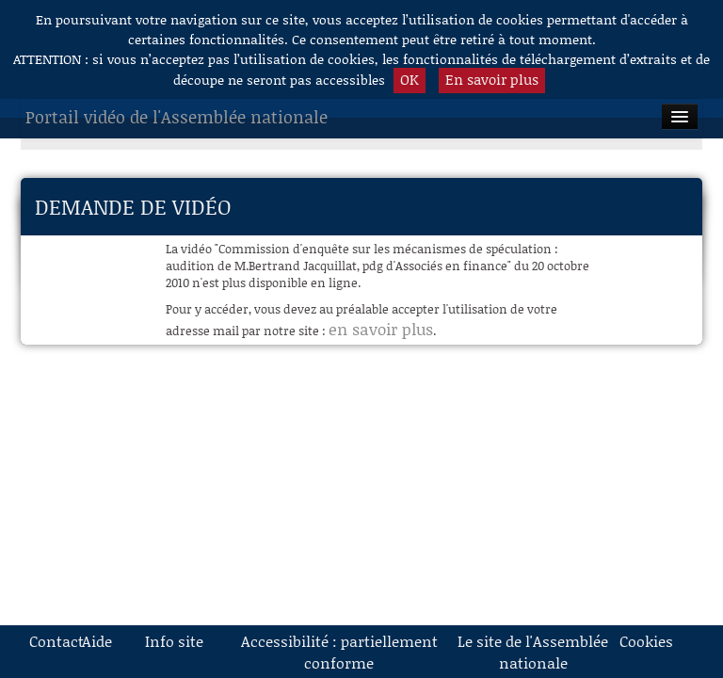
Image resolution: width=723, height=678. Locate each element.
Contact (49, 641)
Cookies (639, 641)
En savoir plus (491, 79)
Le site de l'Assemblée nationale (533, 651)
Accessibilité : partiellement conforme (339, 651)
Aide (97, 641)
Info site (174, 641)
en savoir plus (381, 328)
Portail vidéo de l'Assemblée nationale (176, 117)
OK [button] (409, 79)
